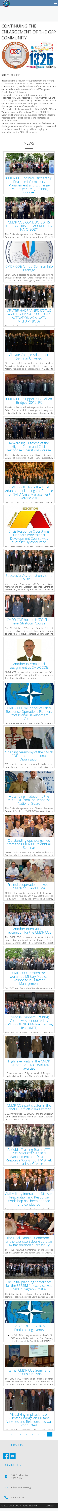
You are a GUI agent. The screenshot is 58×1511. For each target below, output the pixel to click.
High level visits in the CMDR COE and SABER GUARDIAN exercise (29, 1065)
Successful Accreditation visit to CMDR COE (29, 577)
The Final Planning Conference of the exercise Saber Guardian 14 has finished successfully (29, 1241)
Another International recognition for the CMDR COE (29, 930)
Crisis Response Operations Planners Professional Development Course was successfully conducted (29, 537)
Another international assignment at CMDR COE (29, 665)
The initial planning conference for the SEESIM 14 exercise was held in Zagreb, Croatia (29, 1285)
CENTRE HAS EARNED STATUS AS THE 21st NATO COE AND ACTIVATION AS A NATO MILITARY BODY (29, 316)
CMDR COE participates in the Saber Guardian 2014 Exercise (29, 1107)
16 (49, 1434)
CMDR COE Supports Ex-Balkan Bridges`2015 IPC (29, 400)
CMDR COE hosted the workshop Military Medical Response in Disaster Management (29, 978)
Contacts (50, 1505)
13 (31, 1434)
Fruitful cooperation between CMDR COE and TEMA (29, 886)
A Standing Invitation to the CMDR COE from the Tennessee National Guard (29, 800)
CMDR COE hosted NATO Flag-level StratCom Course (29, 621)
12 (26, 1434)
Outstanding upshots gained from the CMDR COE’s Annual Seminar (29, 844)
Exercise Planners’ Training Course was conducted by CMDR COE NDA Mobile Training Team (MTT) (29, 1022)
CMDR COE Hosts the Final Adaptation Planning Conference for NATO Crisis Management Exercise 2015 (29, 493)
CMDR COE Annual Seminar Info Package (29, 268)
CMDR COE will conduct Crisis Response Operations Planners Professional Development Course (29, 713)
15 (43, 1434)
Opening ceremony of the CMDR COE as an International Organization (29, 756)
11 (20, 1434)
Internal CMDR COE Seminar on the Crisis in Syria (29, 1372)
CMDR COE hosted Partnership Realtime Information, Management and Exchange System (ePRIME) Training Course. (29, 185)
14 (37, 1434)
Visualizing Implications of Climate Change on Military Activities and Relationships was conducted (29, 1420)
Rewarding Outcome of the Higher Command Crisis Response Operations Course (29, 446)
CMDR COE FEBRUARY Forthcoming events (29, 1328)
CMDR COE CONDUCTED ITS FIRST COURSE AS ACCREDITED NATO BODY (29, 226)
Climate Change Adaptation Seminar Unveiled (29, 356)
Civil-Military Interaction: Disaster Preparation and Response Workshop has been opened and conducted (29, 1199)
